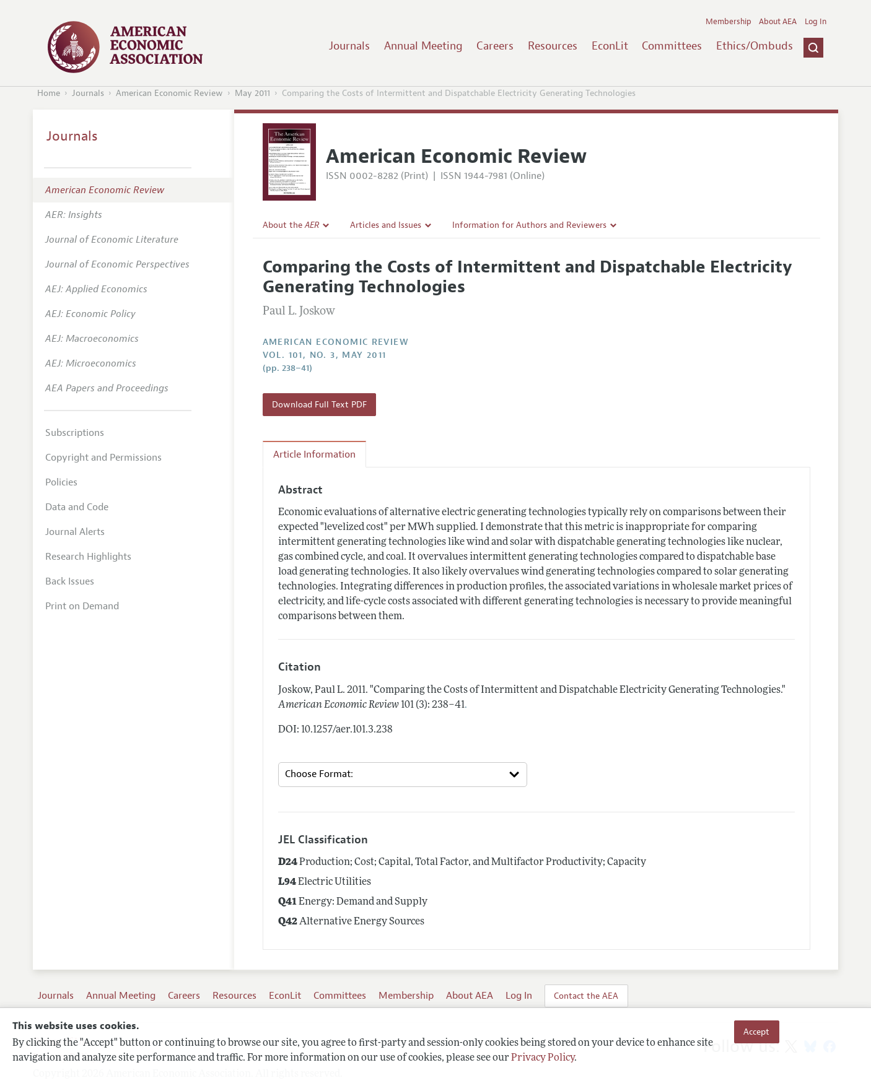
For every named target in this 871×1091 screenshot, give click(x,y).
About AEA (778, 22)
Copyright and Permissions (103, 457)
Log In (815, 22)
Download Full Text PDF (319, 404)
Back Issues (69, 581)
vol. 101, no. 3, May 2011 (325, 355)
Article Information (314, 454)
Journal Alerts (75, 532)
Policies (61, 482)
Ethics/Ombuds (754, 46)
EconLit (610, 46)
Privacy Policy (542, 1058)
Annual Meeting (423, 46)
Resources (552, 46)
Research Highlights (88, 556)
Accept (756, 1031)
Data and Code (76, 507)
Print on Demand (82, 606)
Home (48, 93)
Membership (728, 22)
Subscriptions (74, 433)
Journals (349, 46)
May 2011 (252, 93)
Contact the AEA (586, 995)
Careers (495, 46)
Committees (672, 46)
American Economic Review (169, 93)
